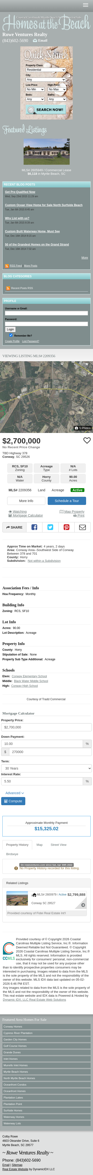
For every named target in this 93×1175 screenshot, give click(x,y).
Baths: (51, 94)
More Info (26, 501)
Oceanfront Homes (15, 1091)
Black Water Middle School (31, 681)
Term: (5, 761)
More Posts (30, 265)
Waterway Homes (14, 1116)
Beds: (29, 94)
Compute (13, 801)
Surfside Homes (13, 1110)
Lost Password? (30, 341)
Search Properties (46, 109)
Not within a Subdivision (44, 561)
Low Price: (32, 85)
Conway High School (24, 686)
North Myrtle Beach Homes (19, 1078)
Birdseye (12, 854)
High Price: (54, 85)
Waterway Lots (12, 1123)
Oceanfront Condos (15, 1084)
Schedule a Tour (67, 501)
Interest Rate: (11, 774)
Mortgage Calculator (26, 515)
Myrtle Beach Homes (16, 1071)
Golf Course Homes (15, 1045)
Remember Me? (23, 335)
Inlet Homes (11, 1058)
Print (78, 515)
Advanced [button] (14, 793)
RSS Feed (16, 265)
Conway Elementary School (29, 676)
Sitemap (17, 1165)
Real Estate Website (15, 1169)
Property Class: (34, 65)
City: (28, 75)
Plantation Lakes (13, 1097)
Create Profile (12, 341)
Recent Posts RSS (19, 288)
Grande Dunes (12, 1052)
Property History (17, 845)
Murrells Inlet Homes (16, 1065)
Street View (59, 845)
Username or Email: (16, 308)
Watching (18, 512)
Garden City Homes (15, 1039)
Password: (11, 319)
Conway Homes (13, 1026)
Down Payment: (13, 736)
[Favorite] (87, 440)
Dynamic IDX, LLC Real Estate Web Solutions (34, 999)
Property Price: (12, 720)
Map (39, 845)
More (85, 257)
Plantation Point (13, 1104)
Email (42, 40)
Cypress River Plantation (18, 1033)
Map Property (72, 512)
